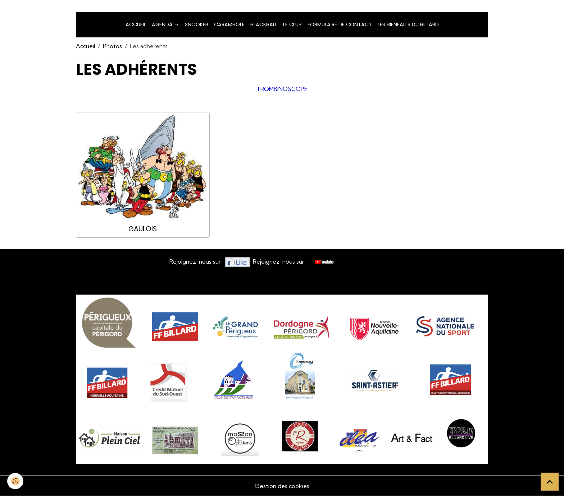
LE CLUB (292, 24)
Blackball (263, 24)
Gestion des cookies (282, 486)
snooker (196, 24)
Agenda (163, 24)
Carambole (229, 24)
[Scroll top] (550, 482)
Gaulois (142, 229)
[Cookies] (15, 481)
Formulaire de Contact (340, 24)
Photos (112, 46)
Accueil (136, 24)
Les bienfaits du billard (408, 24)
